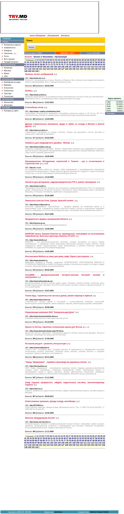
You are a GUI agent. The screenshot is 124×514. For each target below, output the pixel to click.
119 (33, 69)
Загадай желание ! (11, 62)
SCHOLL (29, 91)
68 (41, 64)
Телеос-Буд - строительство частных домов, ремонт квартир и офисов (58, 296)
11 (53, 60)
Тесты (6, 56)
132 (81, 69)
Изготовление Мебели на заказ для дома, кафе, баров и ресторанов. (57, 256)
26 (93, 60)
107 (70, 67)
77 (65, 64)
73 (54, 64)
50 (75, 62)
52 (80, 62)
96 (33, 67)
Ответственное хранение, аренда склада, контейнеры (50, 401)
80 (72, 64)
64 (31, 64)
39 (46, 62)
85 (86, 64)
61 (104, 62)
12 (56, 60)
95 (31, 67)
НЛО (6, 76)
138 (103, 69)
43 (57, 62)
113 (92, 67)
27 (96, 60)
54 (86, 62)
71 (49, 64)
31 (25, 62)
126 (59, 69)
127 (62, 69)
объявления (53, 35)
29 (101, 60)
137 (99, 69)
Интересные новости (12, 45)
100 (44, 67)
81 (75, 64)
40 (49, 62)
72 (51, 64)
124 (51, 69)
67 (38, 64)
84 (83, 64)
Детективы (8, 105)
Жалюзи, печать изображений (39, 74)
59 (99, 62)
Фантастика (8, 102)
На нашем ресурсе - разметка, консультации (45, 344)
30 (104, 60)
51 (78, 62)
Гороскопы (8, 53)
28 (99, 60)
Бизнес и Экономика (43, 57)
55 (88, 62)
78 (67, 64)
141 (33, 71)
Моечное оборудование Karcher (40, 418)
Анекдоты (8, 50)
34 (33, 62)
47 (67, 62)
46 (65, 62)
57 (93, 62)
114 (96, 67)
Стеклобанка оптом (34, 107)
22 (83, 60)
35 (36, 62)
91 (101, 64)
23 (85, 60)
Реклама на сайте (11, 111)
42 (54, 62)
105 (62, 67)
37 (41, 62)
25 (91, 60)
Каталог (28, 57)
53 (83, 62)
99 (41, 67)
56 (91, 62)
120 (36, 69)
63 (28, 64)
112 (88, 67)
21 (80, 60)
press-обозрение (37, 35)
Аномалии (8, 68)
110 (81, 67)
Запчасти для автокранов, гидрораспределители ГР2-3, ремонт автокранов (60, 182)
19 (75, 60)
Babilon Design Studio (99, 512)
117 (25, 69)
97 (36, 67)
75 (59, 64)
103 (55, 67)
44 (59, 62)
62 (25, 64)
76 (62, 64)
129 (70, 69)
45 (62, 62)
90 (99, 64)
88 (93, 64)
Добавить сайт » (68, 53)
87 (91, 64)
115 (99, 67)
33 (31, 62)
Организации (61, 57)
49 (72, 62)
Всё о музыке (9, 59)
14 (61, 60)
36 (38, 62)
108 (74, 67)
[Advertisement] (114, 48)
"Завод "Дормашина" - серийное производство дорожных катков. (56, 362)
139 (25, 71)
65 (33, 64)
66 (36, 64)
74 (57, 64)
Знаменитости (9, 48)
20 (77, 60)
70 (46, 64)
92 (104, 64)
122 (44, 69)
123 (48, 69)
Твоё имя (7, 93)
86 (88, 64)
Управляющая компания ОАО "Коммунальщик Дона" (50, 312)
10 (51, 60)
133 (85, 69)
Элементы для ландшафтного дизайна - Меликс (47, 143)
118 (29, 69)
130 (73, 69)
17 (69, 60)
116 (103, 67)
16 (67, 60)
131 (77, 69)
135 (92, 69)
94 (28, 67)
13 (59, 60)
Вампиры (7, 85)
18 (72, 60)
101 (48, 67)
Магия (6, 73)
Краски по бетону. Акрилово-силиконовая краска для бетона (53, 327)
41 (51, 62)
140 (29, 71)
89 (96, 64)
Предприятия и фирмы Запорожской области (46, 219)
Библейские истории (12, 82)
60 (101, 62)
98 (39, 67)
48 (70, 62)
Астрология (8, 88)
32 (28, 62)
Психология (8, 91)
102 (51, 67)
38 (44, 62)
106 (66, 67)
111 (85, 67)
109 (77, 67)
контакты (65, 35)
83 (80, 64)
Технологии (8, 96)
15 (64, 60)
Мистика (7, 71)
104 (59, 67)
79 (70, 64)
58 (96, 62)
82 (78, 64)
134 (88, 69)
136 (96, 69)
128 (66, 69)
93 (25, 67)
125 (55, 69)
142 (36, 71)
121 (40, 69)
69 (44, 64)
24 (88, 60)
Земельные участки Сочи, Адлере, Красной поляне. (49, 200)
